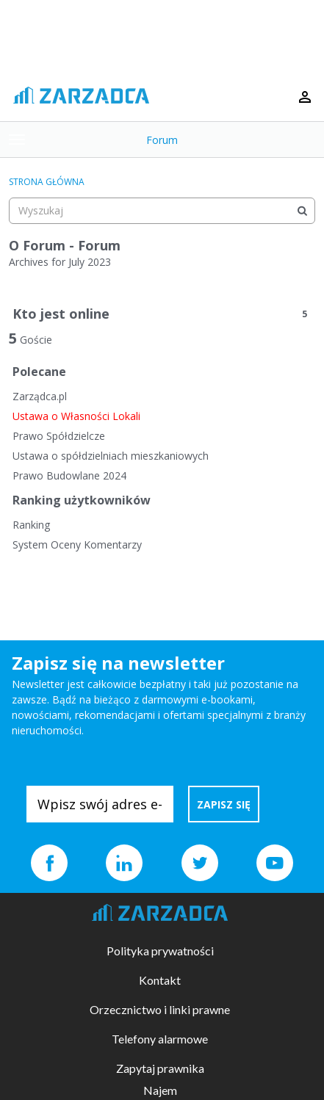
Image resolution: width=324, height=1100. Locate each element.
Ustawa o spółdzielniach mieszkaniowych (110, 456)
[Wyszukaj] (302, 211)
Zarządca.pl (39, 396)
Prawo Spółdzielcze (58, 436)
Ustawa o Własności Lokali (76, 416)
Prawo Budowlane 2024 (69, 475)
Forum (162, 140)
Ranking (31, 525)
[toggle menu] (17, 139)
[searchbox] (162, 211)
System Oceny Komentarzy (77, 544)
